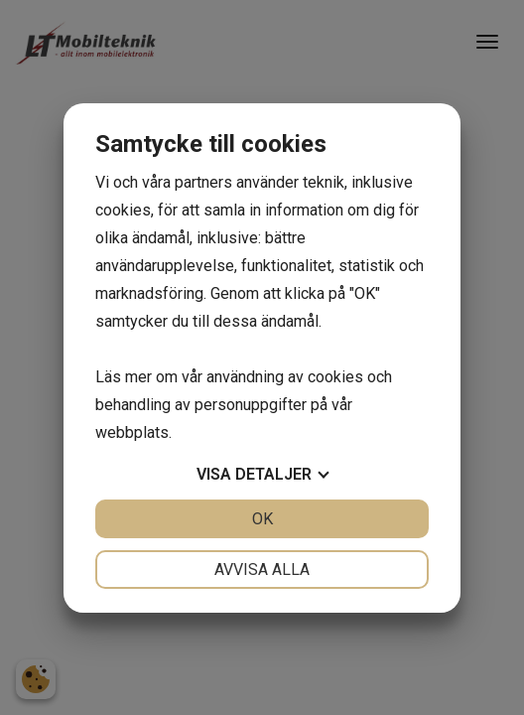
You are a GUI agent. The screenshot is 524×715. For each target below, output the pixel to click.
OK (262, 518)
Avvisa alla (262, 569)
